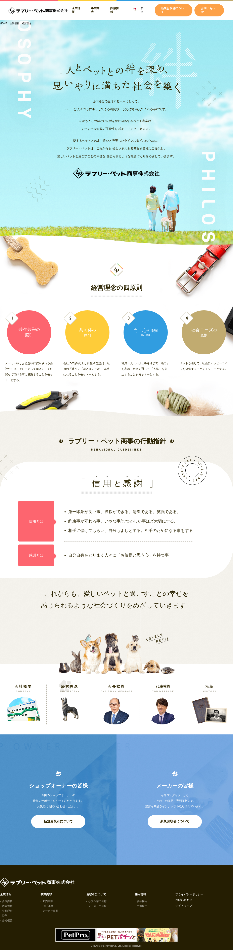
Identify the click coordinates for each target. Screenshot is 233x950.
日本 (142, 10)
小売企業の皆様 (97, 901)
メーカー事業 (50, 910)
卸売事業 (48, 901)
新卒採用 (142, 901)
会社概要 (7, 920)
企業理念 (7, 910)
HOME (3, 23)
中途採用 (142, 906)
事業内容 (95, 10)
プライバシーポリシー (189, 894)
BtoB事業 (48, 906)
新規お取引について (58, 821)
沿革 (4, 915)
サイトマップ (183, 905)
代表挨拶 (7, 906)
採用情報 (114, 10)
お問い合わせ (208, 10)
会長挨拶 (7, 901)
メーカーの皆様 (97, 906)
